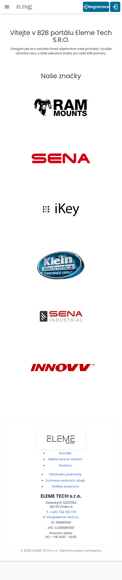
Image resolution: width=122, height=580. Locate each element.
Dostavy (65, 465)
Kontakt (65, 453)
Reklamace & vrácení (65, 459)
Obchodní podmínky (65, 474)
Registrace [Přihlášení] (96, 6)
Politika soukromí (65, 486)
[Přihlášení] (115, 7)
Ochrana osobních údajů (65, 480)
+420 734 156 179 (63, 512)
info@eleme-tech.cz (63, 517)
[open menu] (7, 7)
